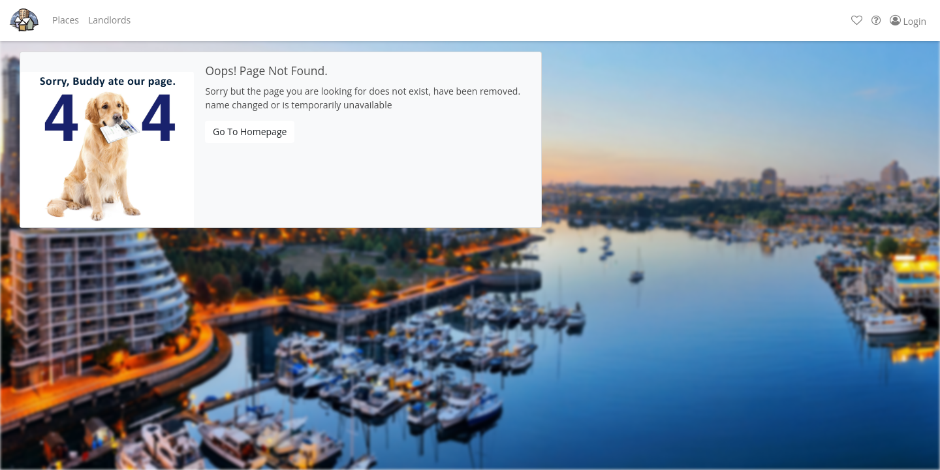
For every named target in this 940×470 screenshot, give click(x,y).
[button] (66, 20)
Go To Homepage (250, 131)
